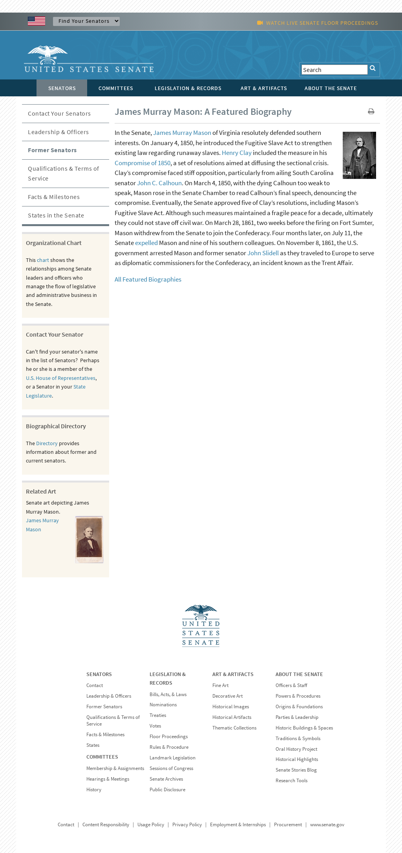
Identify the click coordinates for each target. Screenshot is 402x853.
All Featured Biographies (148, 279)
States (92, 745)
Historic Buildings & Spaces (304, 727)
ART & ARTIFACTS (233, 674)
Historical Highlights (297, 759)
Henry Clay (237, 152)
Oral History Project (296, 749)
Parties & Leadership (297, 717)
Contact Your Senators (59, 113)
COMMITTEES (102, 756)
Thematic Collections (234, 727)
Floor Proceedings (169, 736)
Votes (155, 725)
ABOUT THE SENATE (299, 674)
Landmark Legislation (173, 757)
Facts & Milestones (54, 197)
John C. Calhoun (159, 183)
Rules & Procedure (169, 747)
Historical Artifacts (231, 717)
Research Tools (291, 780)
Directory (47, 443)
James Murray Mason (182, 132)
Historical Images (230, 706)
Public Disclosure (167, 789)
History (93, 789)
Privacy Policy (187, 824)
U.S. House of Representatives (60, 377)
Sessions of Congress (171, 768)
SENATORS (99, 674)
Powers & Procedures (298, 696)
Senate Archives (166, 779)
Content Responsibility (105, 824)
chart (43, 259)
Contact (94, 685)
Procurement (288, 824)
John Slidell (263, 253)
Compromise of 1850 (142, 162)
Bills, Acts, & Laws (168, 694)
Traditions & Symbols (298, 738)
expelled (146, 242)
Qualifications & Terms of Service (63, 173)
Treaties (158, 715)
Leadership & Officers (58, 132)
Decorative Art (227, 696)
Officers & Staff (291, 685)
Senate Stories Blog (296, 769)
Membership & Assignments (115, 768)
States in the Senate (56, 215)
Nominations (163, 704)
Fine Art (220, 685)
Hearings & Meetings (107, 779)
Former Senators (52, 150)
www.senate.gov (327, 824)
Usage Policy (150, 824)
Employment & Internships (238, 824)
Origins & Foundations (299, 706)
